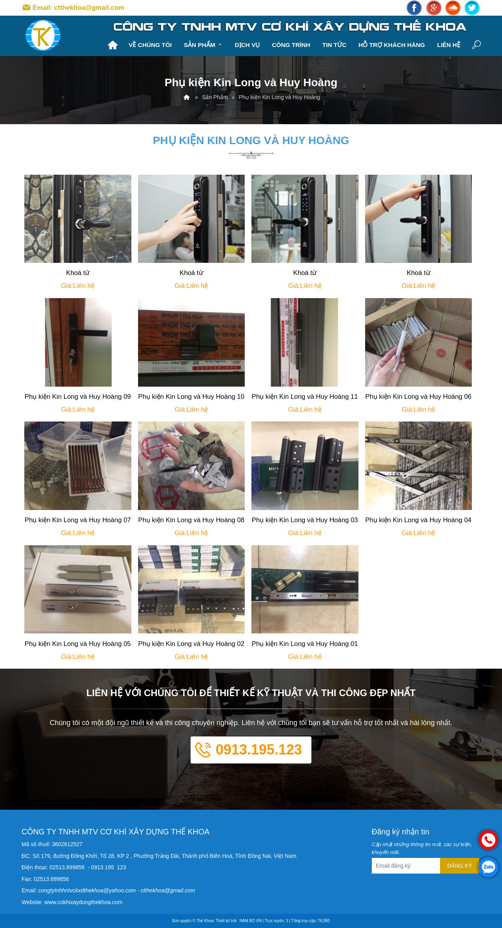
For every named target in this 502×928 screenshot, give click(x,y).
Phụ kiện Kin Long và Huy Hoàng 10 (191, 396)
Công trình (291, 45)
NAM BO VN (251, 921)
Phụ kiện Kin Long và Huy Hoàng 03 (305, 520)
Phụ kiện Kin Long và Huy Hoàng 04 (418, 520)
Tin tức (334, 45)
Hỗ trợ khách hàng (391, 45)
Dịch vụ (247, 45)
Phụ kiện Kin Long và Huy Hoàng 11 (305, 396)
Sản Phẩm (203, 44)
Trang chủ (112, 45)
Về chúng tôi (150, 45)
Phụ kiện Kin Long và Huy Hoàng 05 (78, 644)
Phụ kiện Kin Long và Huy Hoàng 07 (78, 520)
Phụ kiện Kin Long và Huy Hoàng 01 (305, 644)
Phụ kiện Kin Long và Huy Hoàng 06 (418, 396)
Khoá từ (77, 273)
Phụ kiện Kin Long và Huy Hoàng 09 (78, 396)
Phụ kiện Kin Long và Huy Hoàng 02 (191, 644)
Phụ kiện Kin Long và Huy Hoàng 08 (191, 520)
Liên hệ (448, 45)
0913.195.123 (259, 750)
